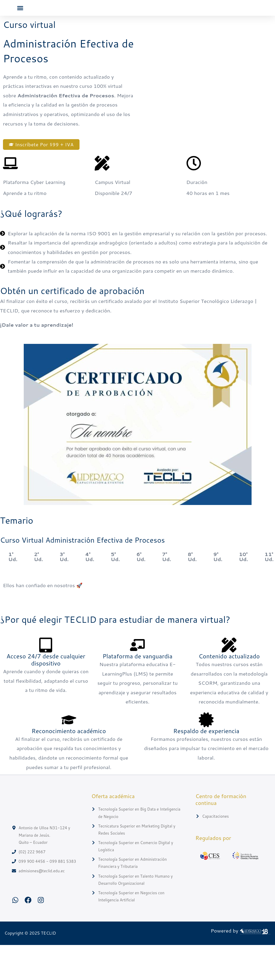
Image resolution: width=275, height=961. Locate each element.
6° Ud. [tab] (140, 572)
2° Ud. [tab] (38, 572)
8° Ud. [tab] (192, 572)
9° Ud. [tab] (217, 572)
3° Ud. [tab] (64, 572)
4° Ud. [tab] (89, 572)
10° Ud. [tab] (243, 572)
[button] (20, 16)
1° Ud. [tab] (12, 572)
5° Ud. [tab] (115, 572)
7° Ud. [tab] (166, 572)
